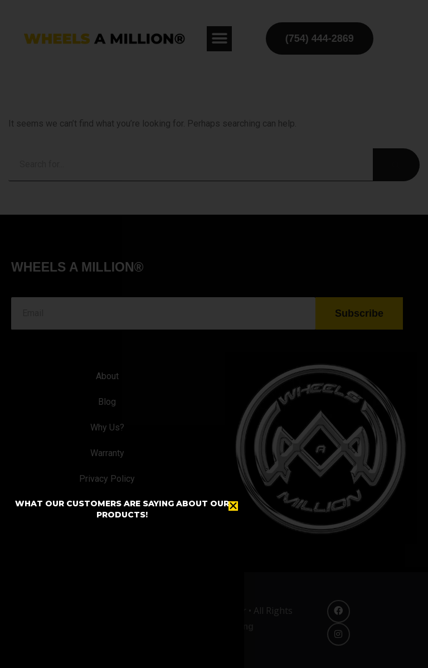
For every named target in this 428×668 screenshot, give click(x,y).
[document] (214, 334)
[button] (233, 506)
